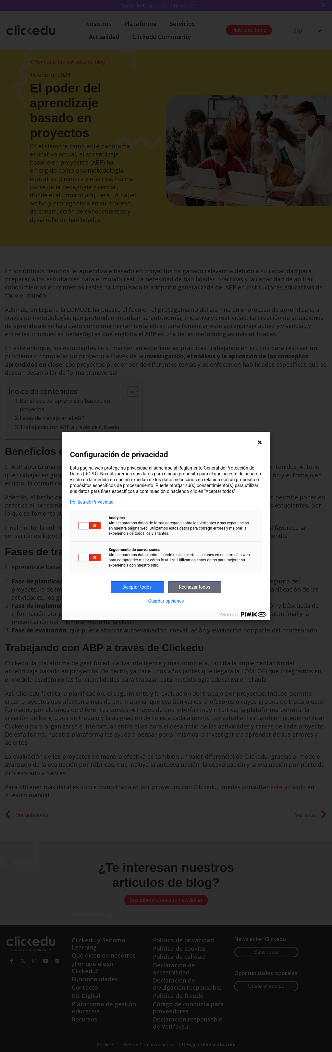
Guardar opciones (166, 601)
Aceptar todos (137, 587)
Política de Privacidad (92, 502)
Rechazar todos (194, 587)
